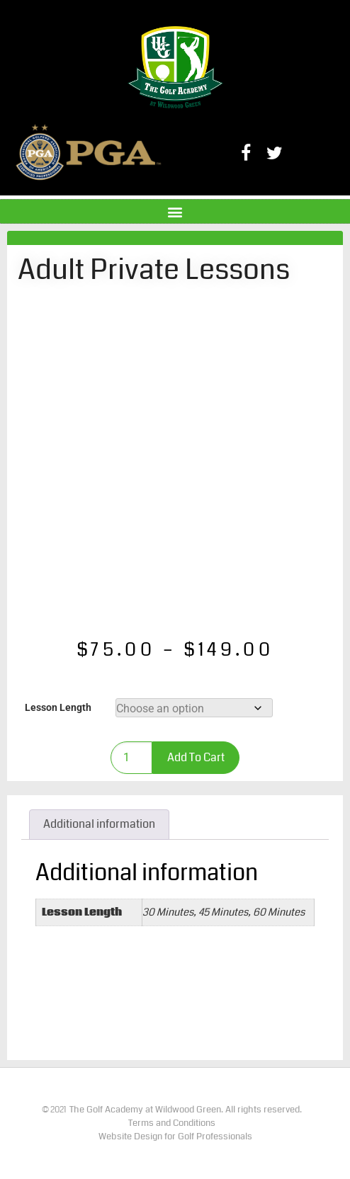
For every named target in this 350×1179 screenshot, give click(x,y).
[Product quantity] (131, 757)
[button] (175, 211)
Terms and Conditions (171, 1123)
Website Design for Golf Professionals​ (175, 1136)
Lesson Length (58, 708)
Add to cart (196, 757)
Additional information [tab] (99, 824)
